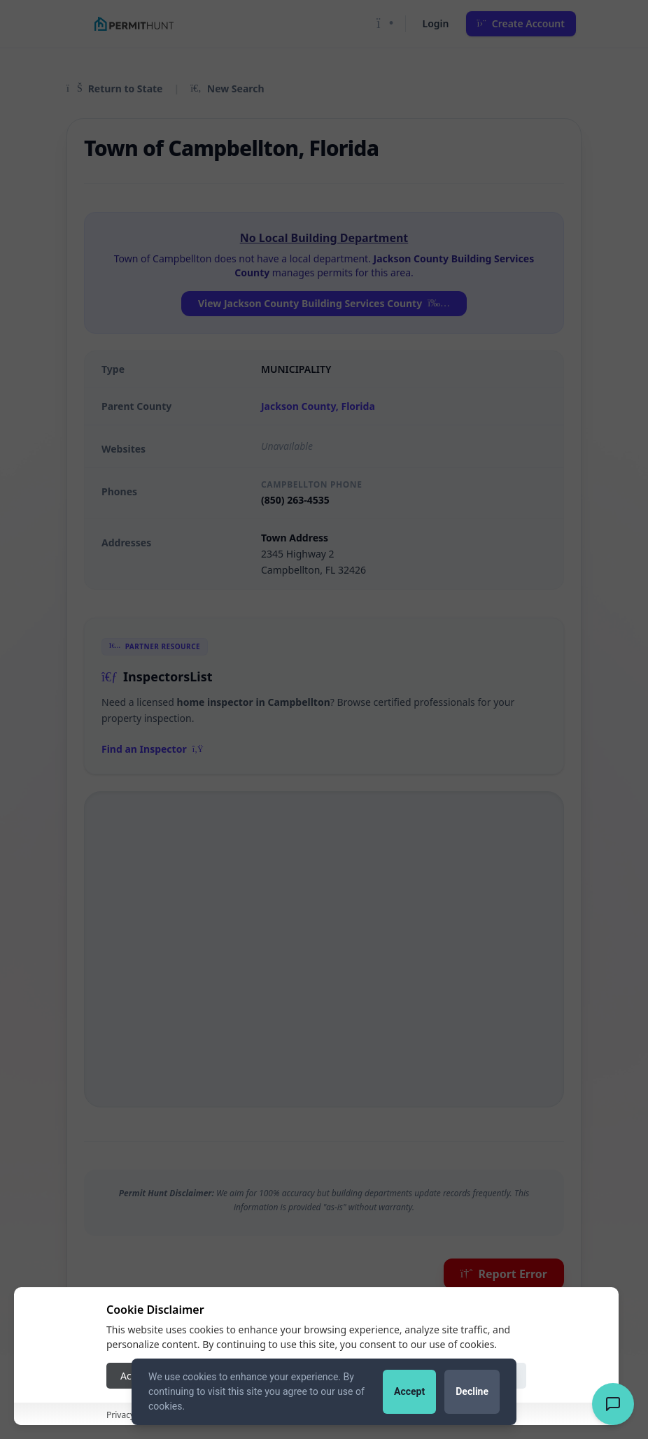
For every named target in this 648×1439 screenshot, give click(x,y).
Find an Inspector (152, 749)
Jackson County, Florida (318, 406)
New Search (227, 88)
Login (436, 23)
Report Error (503, 1274)
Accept (409, 1391)
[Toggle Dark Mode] (385, 23)
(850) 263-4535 (295, 499)
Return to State (114, 88)
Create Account (521, 23)
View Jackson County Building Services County (324, 303)
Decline (472, 1391)
